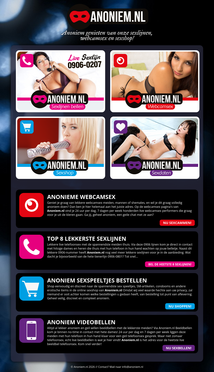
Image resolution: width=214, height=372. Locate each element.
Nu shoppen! (180, 306)
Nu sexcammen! (177, 222)
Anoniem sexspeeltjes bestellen (97, 280)
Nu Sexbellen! (178, 348)
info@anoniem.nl (132, 367)
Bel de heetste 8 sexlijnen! (169, 264)
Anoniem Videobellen (81, 322)
